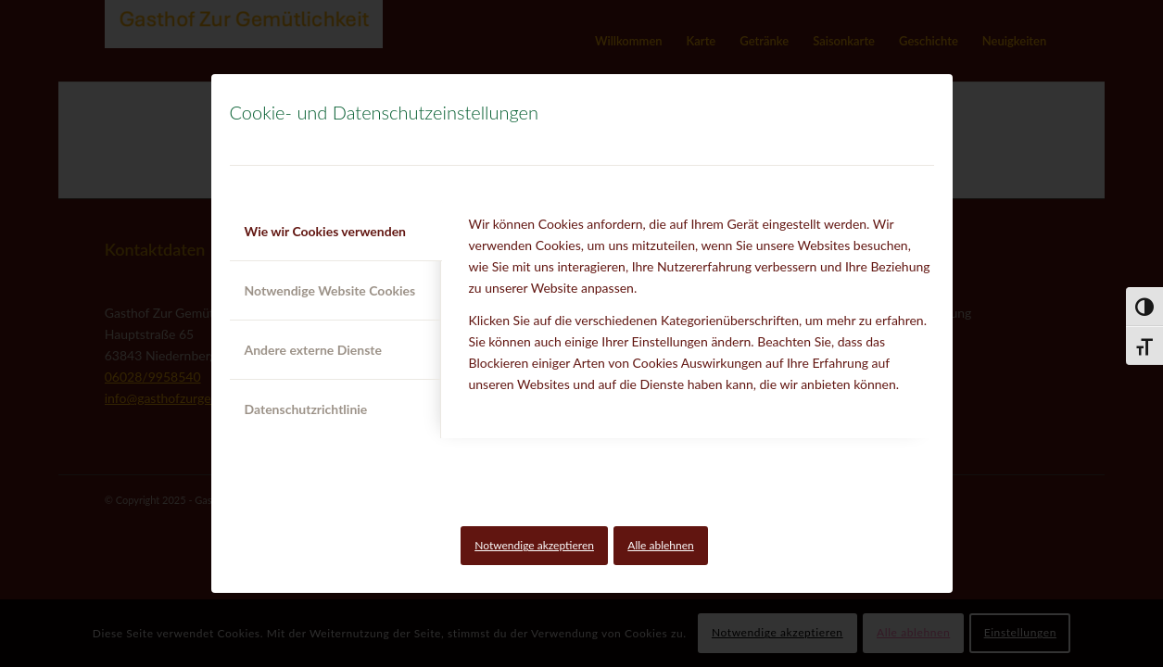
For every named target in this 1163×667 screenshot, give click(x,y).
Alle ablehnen (660, 545)
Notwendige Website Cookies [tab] (330, 290)
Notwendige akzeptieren (534, 545)
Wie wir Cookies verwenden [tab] (326, 231)
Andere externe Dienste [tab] (313, 350)
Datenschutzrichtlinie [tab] (306, 409)
